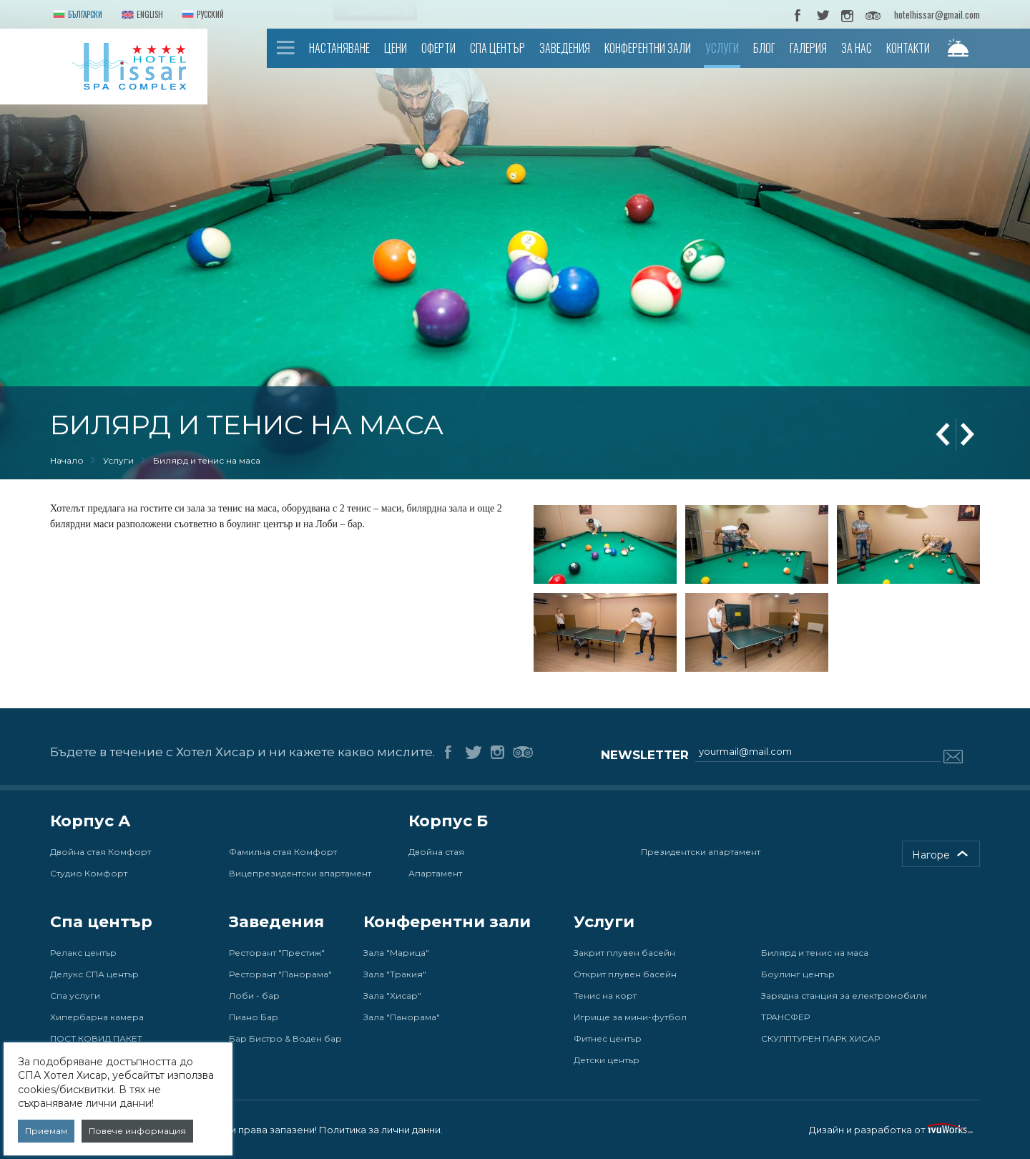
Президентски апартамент (700, 851)
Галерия (808, 48)
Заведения (564, 48)
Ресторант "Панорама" (280, 974)
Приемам (46, 1130)
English (141, 15)
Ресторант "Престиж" (277, 952)
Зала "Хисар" (392, 995)
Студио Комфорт (88, 873)
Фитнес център (608, 1038)
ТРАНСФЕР (785, 1017)
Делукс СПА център (94, 974)
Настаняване (339, 48)
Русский (201, 15)
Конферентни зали (647, 48)
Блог (764, 48)
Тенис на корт (605, 995)
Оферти (438, 48)
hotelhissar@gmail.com (937, 14)
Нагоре (931, 855)
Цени (395, 48)
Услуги (722, 48)
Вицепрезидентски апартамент (300, 873)
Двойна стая (436, 851)
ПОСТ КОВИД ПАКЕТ (96, 1038)
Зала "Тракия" (394, 974)
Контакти (908, 48)
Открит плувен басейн (625, 974)
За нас (856, 48)
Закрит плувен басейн (624, 952)
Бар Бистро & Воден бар (285, 1038)
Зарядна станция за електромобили (844, 995)
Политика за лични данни (380, 1129)
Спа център (497, 48)
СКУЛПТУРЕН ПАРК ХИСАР (820, 1038)
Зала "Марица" (396, 952)
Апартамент (435, 873)
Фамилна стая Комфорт (283, 851)
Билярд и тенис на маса (814, 952)
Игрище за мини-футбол (630, 1017)
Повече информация (137, 1130)
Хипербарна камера (97, 1017)
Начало (286, 48)
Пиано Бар (253, 1017)
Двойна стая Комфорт (100, 851)
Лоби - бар (254, 995)
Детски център (606, 1060)
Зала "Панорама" (401, 1017)
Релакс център (83, 952)
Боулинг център (798, 974)
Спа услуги (75, 995)
